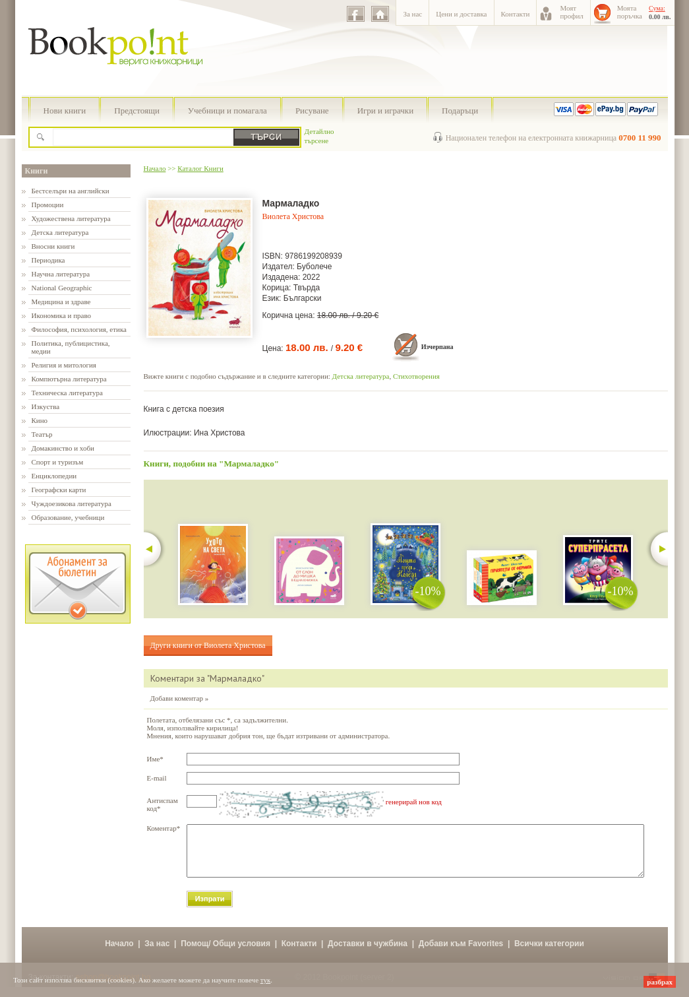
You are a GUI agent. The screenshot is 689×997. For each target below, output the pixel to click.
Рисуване (312, 110)
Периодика (48, 260)
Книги (36, 171)
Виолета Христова (293, 216)
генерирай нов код (414, 802)
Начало (155, 168)
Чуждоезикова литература (71, 503)
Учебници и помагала (227, 110)
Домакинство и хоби (63, 448)
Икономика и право (62, 315)
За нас (412, 14)
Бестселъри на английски (70, 191)
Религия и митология (64, 365)
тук (265, 980)
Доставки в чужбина (367, 953)
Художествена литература (71, 218)
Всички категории (549, 953)
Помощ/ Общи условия (225, 953)
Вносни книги (53, 246)
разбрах (660, 982)
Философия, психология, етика (79, 329)
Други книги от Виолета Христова (208, 645)
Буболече (314, 266)
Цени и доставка (461, 14)
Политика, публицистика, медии (71, 347)
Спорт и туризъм (58, 462)
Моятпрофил (571, 12)
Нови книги (65, 110)
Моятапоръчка (629, 12)
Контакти (515, 14)
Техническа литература (67, 393)
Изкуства (46, 406)
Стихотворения (416, 376)
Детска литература (60, 232)
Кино (40, 420)
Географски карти (59, 490)
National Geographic (62, 288)
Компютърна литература (69, 379)
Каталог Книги (200, 168)
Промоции (48, 205)
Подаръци (460, 110)
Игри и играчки (385, 110)
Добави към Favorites (461, 953)
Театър (42, 434)
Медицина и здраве (61, 302)
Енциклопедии (54, 476)
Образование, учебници (68, 517)
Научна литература (61, 274)
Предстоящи (137, 110)
